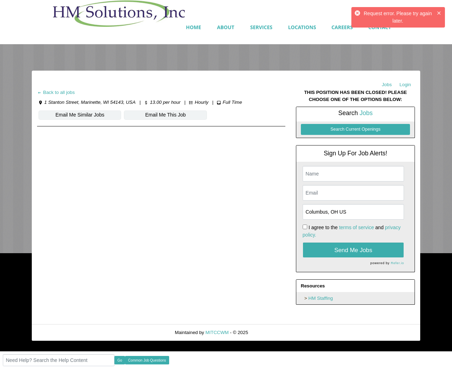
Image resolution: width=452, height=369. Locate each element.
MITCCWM (217, 332)
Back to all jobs (56, 92)
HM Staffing (320, 298)
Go (120, 360)
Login (405, 84)
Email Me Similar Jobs (79, 115)
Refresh (269, 332)
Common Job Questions (147, 360)
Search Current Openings (356, 129)
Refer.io (397, 263)
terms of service (356, 227)
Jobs (387, 84)
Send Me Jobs (353, 250)
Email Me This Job (165, 115)
